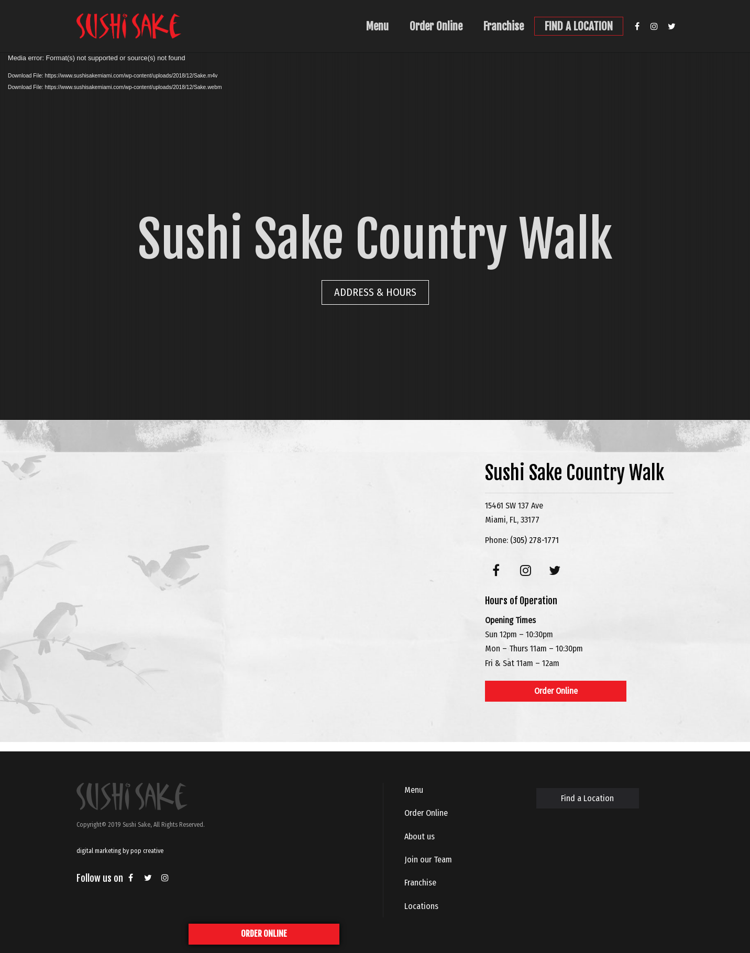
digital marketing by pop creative (119, 851)
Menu (377, 26)
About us (419, 836)
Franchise (503, 26)
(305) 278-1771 (534, 540)
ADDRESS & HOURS (375, 292)
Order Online (436, 26)
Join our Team (428, 860)
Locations (421, 906)
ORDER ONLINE (264, 933)
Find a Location (587, 798)
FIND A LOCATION (579, 26)
